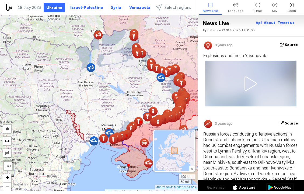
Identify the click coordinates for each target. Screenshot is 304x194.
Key (274, 8)
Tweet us (286, 23)
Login (292, 8)
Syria (116, 7)
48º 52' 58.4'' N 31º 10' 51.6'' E (176, 187)
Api (259, 23)
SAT (8, 166)
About (269, 23)
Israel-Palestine (86, 7)
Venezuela (139, 7)
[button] (140, 122)
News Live (210, 8)
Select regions (173, 7)
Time (258, 8)
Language (235, 8)
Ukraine (54, 7)
